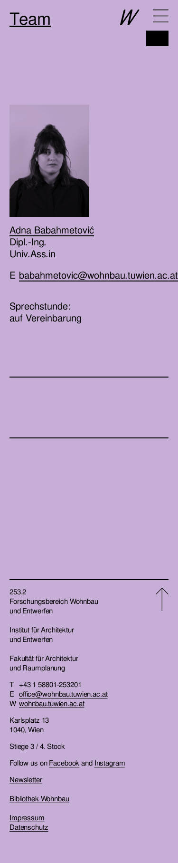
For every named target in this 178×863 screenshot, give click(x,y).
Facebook (64, 763)
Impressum (27, 818)
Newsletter (25, 780)
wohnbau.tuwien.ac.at (51, 703)
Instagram (109, 763)
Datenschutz (28, 827)
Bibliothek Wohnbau (39, 799)
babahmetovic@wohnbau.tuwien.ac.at (98, 275)
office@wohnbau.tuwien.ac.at (63, 694)
